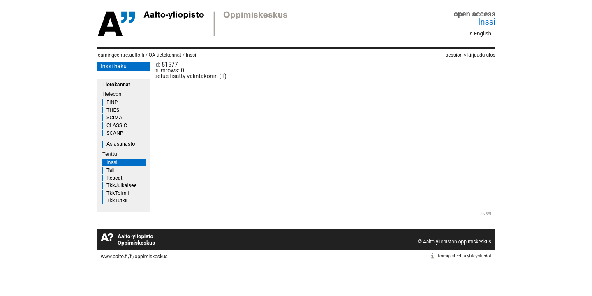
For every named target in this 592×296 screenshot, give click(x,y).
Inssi (486, 22)
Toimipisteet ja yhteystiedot (464, 256)
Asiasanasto (120, 144)
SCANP (114, 133)
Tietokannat (116, 84)
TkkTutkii (116, 200)
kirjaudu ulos (481, 55)
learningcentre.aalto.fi (120, 55)
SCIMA (114, 117)
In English (479, 33)
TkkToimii (117, 193)
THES (112, 110)
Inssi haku (114, 66)
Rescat (114, 178)
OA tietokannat (165, 55)
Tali (110, 170)
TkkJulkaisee (121, 185)
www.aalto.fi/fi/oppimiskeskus (134, 256)
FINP (112, 102)
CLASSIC (116, 125)
